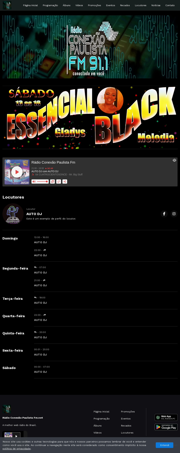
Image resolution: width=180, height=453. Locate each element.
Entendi (164, 445)
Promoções (94, 5)
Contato (170, 5)
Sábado (9, 368)
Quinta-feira (13, 333)
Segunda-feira (15, 268)
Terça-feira (12, 298)
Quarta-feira (13, 316)
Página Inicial (30, 5)
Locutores (140, 5)
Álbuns (66, 5)
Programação (50, 5)
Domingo (10, 238)
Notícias (155, 5)
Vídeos (79, 5)
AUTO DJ (40, 242)
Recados (125, 5)
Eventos (110, 5)
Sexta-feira (12, 350)
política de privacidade (17, 448)
